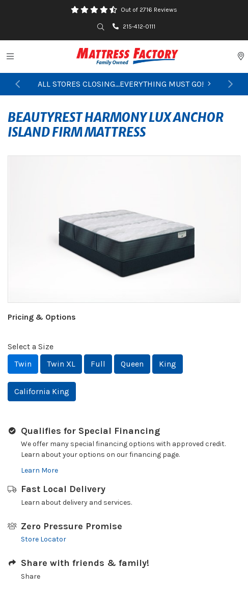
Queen (132, 364)
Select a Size (30, 346)
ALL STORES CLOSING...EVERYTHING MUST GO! (124, 84)
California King (41, 391)
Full (98, 364)
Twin (23, 364)
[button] (17, 84)
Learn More (39, 470)
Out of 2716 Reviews (149, 9)
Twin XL (61, 364)
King (167, 364)
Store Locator (43, 539)
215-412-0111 (134, 26)
